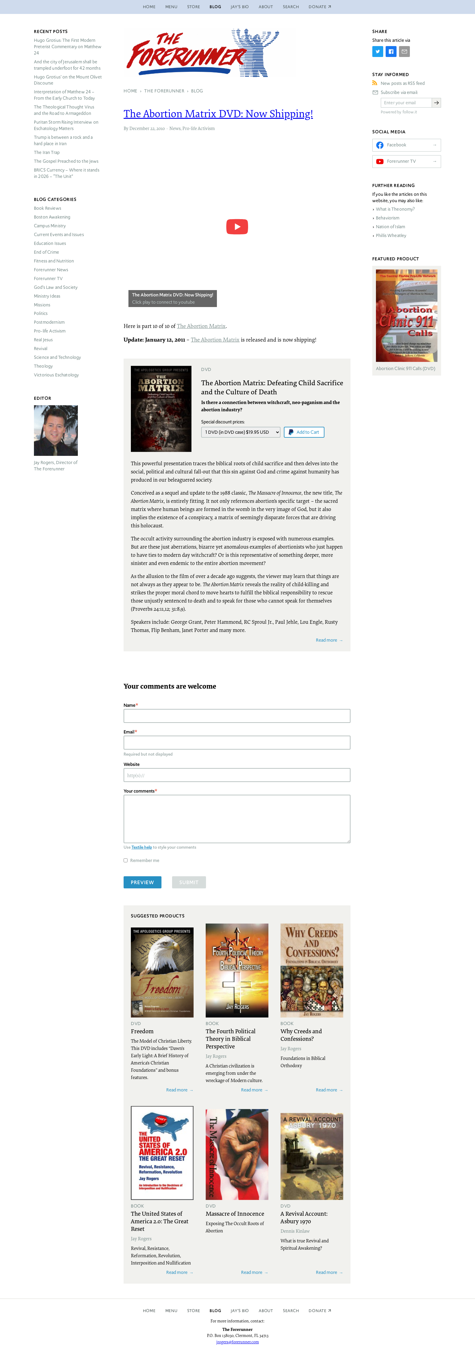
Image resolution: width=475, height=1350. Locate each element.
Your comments (139, 791)
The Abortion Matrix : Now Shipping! (218, 113)
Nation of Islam (390, 227)
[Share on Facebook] (391, 51)
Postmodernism (49, 322)
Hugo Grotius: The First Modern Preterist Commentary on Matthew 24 (68, 46)
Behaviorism (388, 218)
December (139, 128)
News (175, 128)
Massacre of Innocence (235, 1213)
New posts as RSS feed (403, 83)
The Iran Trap (47, 152)
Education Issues (50, 243)
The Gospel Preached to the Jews (66, 161)
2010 (160, 128)
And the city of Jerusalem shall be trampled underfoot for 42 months (67, 65)
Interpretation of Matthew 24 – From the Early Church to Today (64, 95)
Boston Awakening (52, 217)
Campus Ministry (50, 226)
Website (132, 764)
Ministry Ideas (47, 296)
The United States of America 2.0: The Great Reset (159, 1220)
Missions (42, 305)
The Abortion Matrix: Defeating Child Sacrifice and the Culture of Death (272, 387)
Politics (41, 313)
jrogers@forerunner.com (237, 1342)
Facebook (396, 145)
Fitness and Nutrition (54, 261)
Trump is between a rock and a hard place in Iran (63, 140)
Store (193, 7)
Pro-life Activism (198, 128)
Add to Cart (308, 432)
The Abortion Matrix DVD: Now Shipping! (172, 295)
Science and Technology (57, 357)
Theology (43, 366)
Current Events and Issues (59, 235)
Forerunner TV (48, 279)
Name (129, 705)
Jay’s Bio (240, 7)
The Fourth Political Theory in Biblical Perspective (230, 1038)
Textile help (141, 847)
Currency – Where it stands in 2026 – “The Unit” (66, 173)
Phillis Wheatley (391, 235)
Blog (215, 7)
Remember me (144, 860)
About (266, 7)
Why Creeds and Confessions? (301, 1034)
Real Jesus (43, 340)
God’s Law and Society (56, 287)
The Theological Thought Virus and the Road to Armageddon (64, 110)
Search (291, 7)
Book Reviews (47, 208)
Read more (326, 640)
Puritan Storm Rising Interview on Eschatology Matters (66, 125)
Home (149, 7)
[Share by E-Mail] (404, 51)
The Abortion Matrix (201, 325)
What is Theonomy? (395, 209)
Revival (40, 349)
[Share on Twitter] (377, 51)
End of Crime (46, 252)
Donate (318, 1311)
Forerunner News (51, 270)
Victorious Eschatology (56, 375)
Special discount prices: (223, 422)
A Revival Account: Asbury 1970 (304, 1217)
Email (129, 732)
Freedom (142, 1031)
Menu (171, 7)
